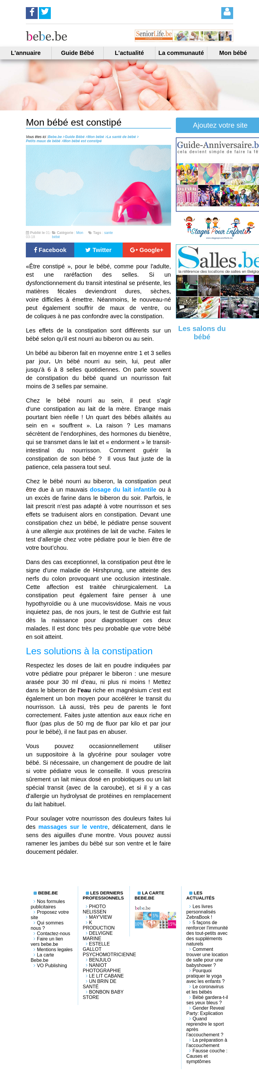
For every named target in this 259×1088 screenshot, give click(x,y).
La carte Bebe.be (42, 957)
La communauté (181, 53)
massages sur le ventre (73, 826)
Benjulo (100, 959)
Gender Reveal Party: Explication (205, 1010)
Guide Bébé (77, 53)
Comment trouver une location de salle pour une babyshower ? (207, 957)
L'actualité (129, 53)
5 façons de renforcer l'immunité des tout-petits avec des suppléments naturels (207, 933)
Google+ (146, 250)
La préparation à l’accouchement (206, 1043)
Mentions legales (54, 949)
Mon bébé (233, 53)
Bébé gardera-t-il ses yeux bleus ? (207, 1000)
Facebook (50, 250)
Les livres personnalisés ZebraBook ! (201, 912)
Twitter (98, 250)
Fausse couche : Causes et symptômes (206, 1056)
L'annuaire (26, 53)
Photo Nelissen (94, 909)
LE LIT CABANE (106, 975)
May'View (100, 917)
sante (108, 233)
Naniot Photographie (102, 968)
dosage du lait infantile (124, 489)
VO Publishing (52, 965)
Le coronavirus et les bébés (205, 989)
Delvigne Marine (98, 936)
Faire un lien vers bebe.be (47, 941)
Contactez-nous (53, 933)
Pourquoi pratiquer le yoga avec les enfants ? (205, 976)
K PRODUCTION (99, 925)
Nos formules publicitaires (48, 904)
